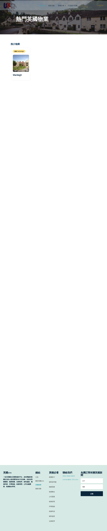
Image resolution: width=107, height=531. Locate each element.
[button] (62, 7)
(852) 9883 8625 (69, 476)
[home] (7, 7)
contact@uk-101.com (70, 480)
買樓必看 (61, 8)
